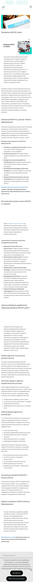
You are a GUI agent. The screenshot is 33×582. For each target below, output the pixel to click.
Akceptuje (16, 573)
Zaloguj (10, 2)
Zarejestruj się (22, 2)
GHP (2, 418)
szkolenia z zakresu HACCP (16, 223)
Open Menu (31, 7)
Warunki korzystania (9, 555)
